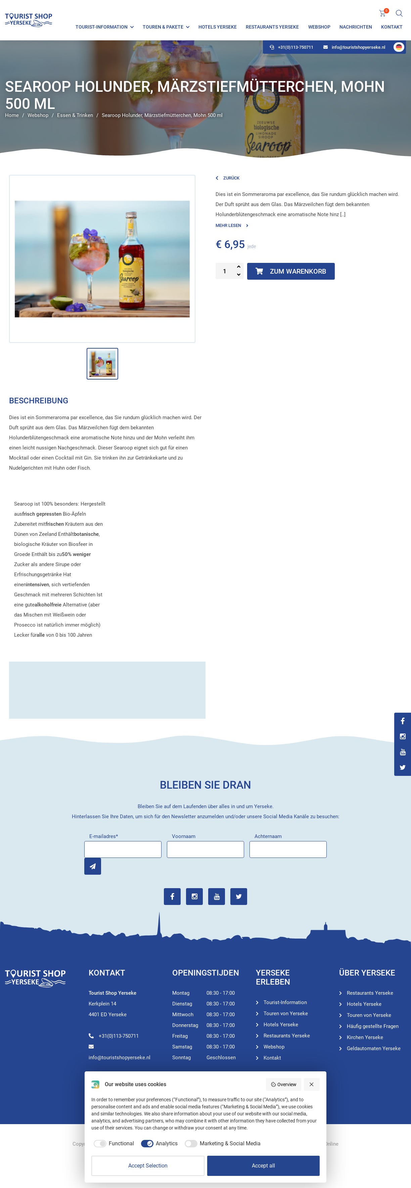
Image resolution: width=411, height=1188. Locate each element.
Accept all (263, 1165)
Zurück (227, 178)
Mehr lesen (232, 225)
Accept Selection (148, 1165)
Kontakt (392, 27)
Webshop (319, 27)
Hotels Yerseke (217, 27)
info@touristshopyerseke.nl (354, 47)
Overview (283, 1084)
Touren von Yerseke (286, 1014)
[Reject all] (312, 1084)
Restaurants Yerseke (272, 27)
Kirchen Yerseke (365, 1037)
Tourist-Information (102, 27)
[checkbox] (112, 1144)
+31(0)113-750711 (291, 47)
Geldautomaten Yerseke (374, 1048)
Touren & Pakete (163, 27)
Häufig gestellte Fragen (373, 1026)
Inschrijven (92, 866)
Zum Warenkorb (291, 271)
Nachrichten (355, 27)
